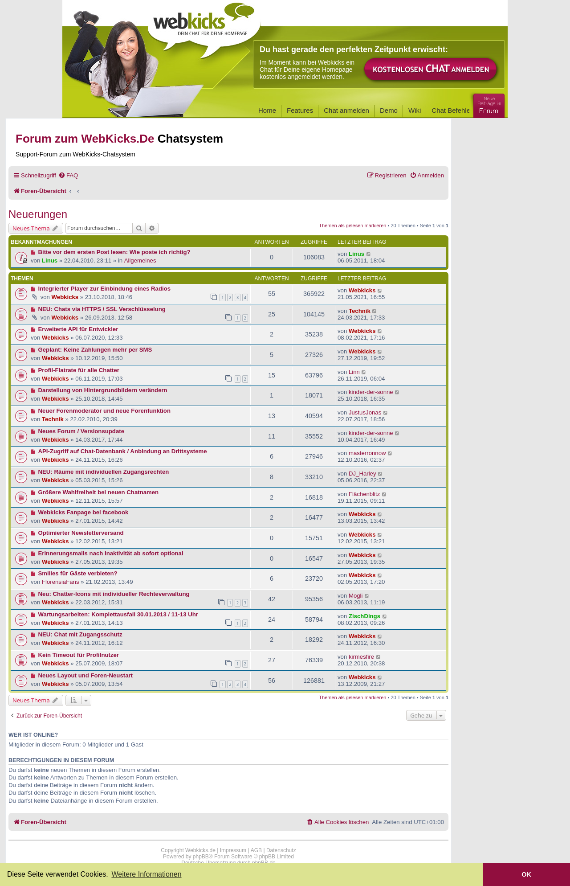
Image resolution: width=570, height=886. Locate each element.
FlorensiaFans (60, 581)
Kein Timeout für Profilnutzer (78, 655)
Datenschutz (281, 850)
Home (267, 110)
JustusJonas (365, 412)
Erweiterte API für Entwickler (78, 329)
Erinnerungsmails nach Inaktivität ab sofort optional (110, 553)
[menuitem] (68, 175)
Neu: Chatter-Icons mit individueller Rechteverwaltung (114, 594)
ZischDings (364, 616)
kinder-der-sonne (371, 392)
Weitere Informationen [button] (146, 874)
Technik (359, 311)
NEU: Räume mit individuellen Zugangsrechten (103, 471)
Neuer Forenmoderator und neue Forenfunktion (104, 410)
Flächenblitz (364, 494)
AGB (256, 850)
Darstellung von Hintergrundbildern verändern (102, 390)
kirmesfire (361, 656)
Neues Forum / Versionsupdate (81, 431)
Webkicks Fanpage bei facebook (83, 512)
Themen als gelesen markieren (352, 225)
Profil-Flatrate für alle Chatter (78, 370)
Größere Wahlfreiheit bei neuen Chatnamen (98, 492)
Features (300, 110)
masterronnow (367, 453)
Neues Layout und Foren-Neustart (85, 675)
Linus (49, 260)
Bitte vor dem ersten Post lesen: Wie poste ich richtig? (114, 252)
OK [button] (526, 874)
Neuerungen (37, 214)
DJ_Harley (362, 473)
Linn (354, 372)
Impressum (233, 850)
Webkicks (65, 297)
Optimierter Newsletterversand (81, 532)
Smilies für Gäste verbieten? (78, 573)
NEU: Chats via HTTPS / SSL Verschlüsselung (102, 309)
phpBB (201, 856)
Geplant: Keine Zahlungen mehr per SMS (95, 349)
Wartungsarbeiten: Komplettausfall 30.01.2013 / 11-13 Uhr (118, 614)
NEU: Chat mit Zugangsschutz (80, 634)
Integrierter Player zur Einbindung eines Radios (104, 288)
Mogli (356, 595)
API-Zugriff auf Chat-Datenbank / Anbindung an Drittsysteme (122, 451)
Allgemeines (140, 260)
